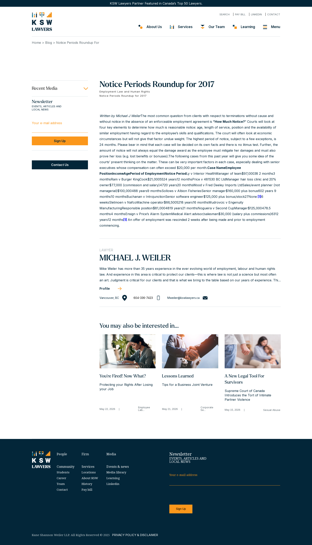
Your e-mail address (47, 123)
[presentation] (199, 495)
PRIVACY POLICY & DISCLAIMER (135, 535)
